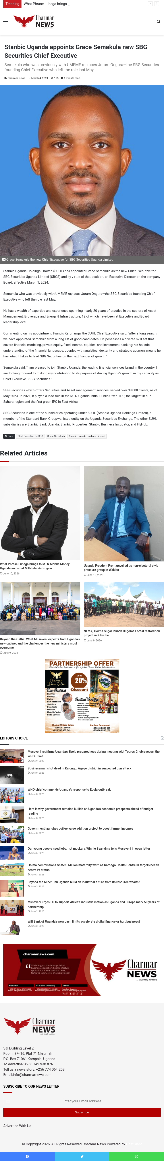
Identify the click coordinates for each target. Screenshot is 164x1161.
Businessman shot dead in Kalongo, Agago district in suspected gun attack (79, 768)
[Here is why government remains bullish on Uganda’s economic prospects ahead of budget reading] (12, 814)
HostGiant (134, 1144)
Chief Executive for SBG (30, 436)
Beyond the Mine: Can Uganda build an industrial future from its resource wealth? (84, 882)
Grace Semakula (56, 436)
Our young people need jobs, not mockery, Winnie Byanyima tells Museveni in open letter (89, 848)
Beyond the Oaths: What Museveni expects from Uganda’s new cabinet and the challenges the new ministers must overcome (40, 643)
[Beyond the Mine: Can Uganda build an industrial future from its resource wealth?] (12, 888)
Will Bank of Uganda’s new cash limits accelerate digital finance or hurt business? (84, 921)
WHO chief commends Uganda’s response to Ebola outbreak (69, 789)
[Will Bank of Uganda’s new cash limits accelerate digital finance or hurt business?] (12, 927)
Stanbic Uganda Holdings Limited (87, 436)
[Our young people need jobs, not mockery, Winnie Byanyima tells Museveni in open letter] (12, 853)
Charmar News (16, 78)
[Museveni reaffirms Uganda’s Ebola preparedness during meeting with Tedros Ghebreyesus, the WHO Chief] (12, 756)
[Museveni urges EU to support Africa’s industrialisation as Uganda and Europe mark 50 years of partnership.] (12, 908)
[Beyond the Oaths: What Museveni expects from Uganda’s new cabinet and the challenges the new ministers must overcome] (40, 608)
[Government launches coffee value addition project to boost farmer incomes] (12, 834)
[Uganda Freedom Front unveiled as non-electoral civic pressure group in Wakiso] (124, 513)
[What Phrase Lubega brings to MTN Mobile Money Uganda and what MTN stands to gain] (40, 513)
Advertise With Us (17, 1126)
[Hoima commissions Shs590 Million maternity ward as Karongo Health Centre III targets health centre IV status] (12, 869)
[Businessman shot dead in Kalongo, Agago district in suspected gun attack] (12, 775)
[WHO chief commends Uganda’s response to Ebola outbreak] (12, 795)
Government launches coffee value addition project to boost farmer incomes (80, 828)
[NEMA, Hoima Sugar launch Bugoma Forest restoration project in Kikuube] (124, 604)
